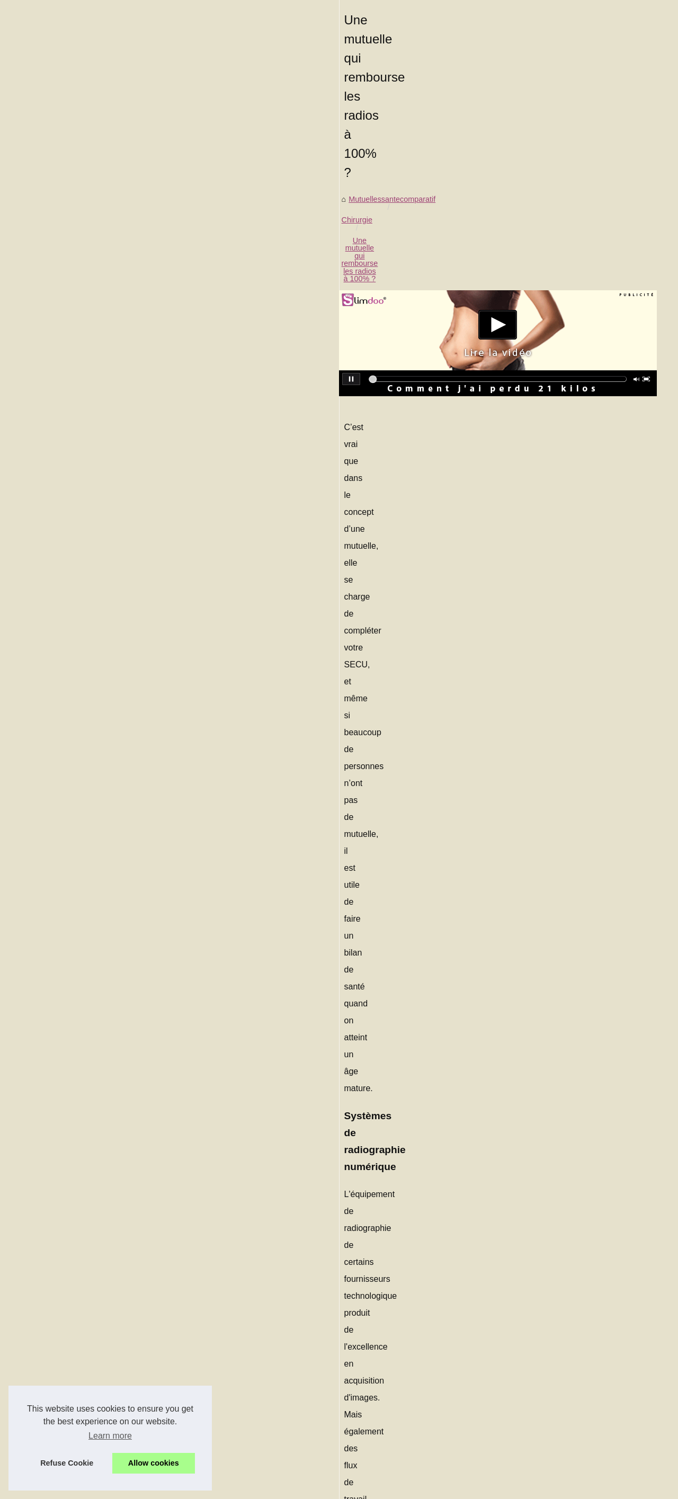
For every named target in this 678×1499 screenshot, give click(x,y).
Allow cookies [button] (153, 1463)
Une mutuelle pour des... (552, 705)
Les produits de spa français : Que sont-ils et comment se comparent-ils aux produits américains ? (258, 1319)
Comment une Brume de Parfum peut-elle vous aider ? (185, 1283)
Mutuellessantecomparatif (74, 363)
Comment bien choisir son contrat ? (152, 1363)
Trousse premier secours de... (561, 421)
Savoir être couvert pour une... (562, 658)
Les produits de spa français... (562, 397)
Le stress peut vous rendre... (559, 848)
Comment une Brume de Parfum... (569, 350)
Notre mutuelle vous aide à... (559, 871)
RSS (257, 1488)
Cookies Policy (224, 1488)
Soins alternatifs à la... (548, 775)
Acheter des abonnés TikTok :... (564, 610)
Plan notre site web (543, 291)
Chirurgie (143, 363)
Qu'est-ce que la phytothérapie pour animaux (169, 1382)
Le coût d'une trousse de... (556, 374)
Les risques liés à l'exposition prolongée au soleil (407, 1231)
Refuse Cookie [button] (66, 1463)
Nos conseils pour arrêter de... (562, 728)
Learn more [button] (110, 1435)
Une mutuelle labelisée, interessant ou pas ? (168, 1454)
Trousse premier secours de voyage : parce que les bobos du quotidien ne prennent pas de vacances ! (246, 1341)
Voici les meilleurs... (544, 894)
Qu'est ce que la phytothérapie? (83, 1231)
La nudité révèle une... (548, 634)
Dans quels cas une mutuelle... (563, 562)
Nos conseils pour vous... (553, 752)
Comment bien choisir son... (558, 444)
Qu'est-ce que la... (542, 468)
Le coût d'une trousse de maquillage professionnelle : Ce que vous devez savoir (227, 1301)
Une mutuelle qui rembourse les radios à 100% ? (250, 363)
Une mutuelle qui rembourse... (562, 515)
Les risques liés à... (543, 491)
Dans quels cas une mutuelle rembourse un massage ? (186, 1436)
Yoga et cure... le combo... (555, 824)
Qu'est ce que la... (542, 538)
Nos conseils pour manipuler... (562, 681)
